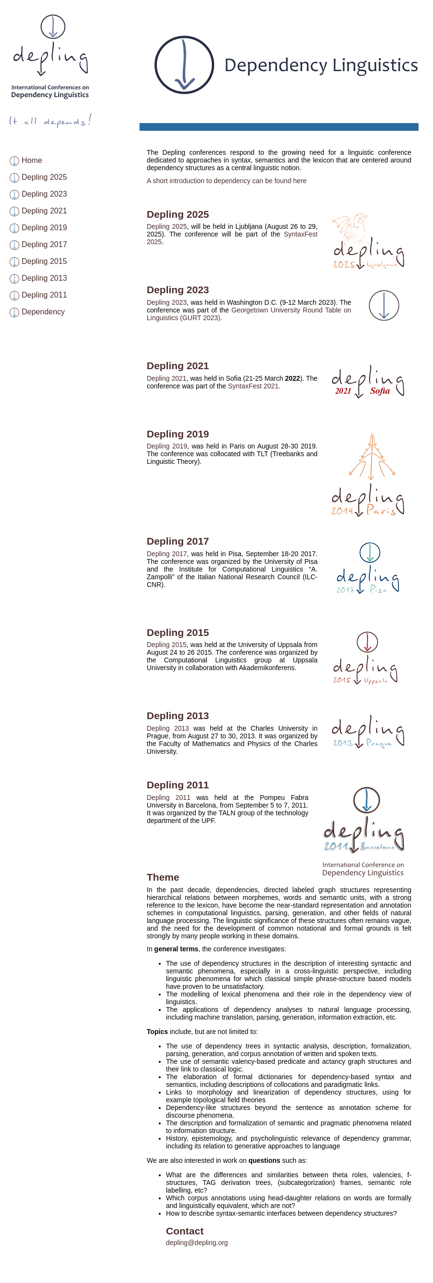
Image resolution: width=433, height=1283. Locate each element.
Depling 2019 (44, 228)
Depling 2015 (44, 261)
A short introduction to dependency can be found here (226, 181)
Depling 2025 (44, 177)
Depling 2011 (44, 295)
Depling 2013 (44, 278)
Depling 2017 (44, 244)
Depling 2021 (44, 211)
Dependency (43, 312)
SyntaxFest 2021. (254, 386)
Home (32, 160)
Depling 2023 (44, 194)
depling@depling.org (197, 1242)
